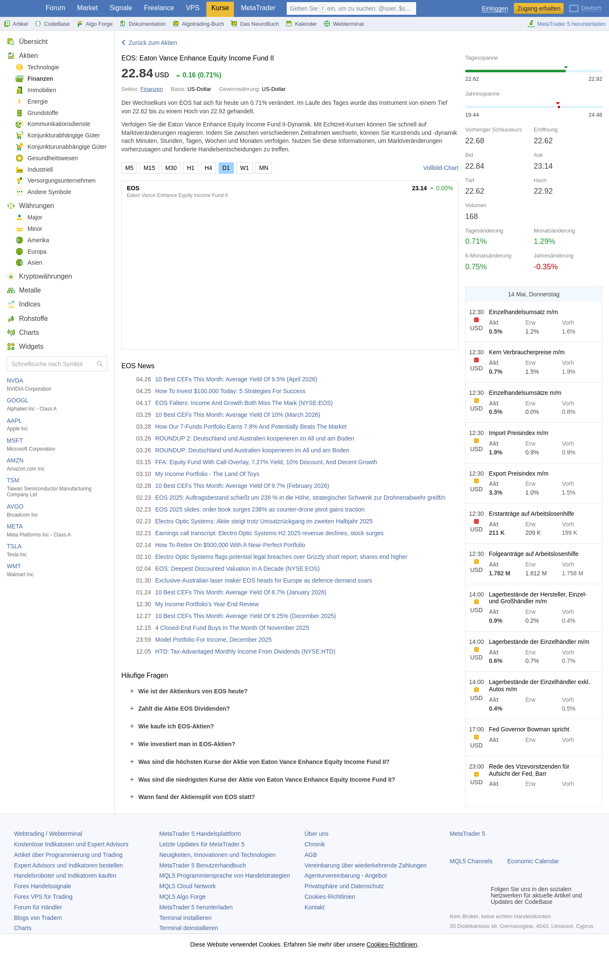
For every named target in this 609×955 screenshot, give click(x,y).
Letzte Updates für (202, 844)
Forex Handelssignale (42, 886)
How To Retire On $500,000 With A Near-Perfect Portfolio (230, 545)
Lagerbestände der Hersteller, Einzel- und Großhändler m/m (538, 598)
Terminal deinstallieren (188, 928)
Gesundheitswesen (46, 158)
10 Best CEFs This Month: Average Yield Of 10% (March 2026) (237, 414)
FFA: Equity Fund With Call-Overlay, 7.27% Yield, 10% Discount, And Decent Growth (266, 462)
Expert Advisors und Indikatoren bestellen (68, 865)
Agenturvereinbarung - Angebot (345, 875)
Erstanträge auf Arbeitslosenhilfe (531, 513)
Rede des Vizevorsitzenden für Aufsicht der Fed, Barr (529, 770)
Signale (121, 7)
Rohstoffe (27, 319)
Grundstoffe (36, 113)
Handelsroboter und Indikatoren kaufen (65, 875)
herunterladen (196, 907)
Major (28, 217)
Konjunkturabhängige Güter (57, 135)
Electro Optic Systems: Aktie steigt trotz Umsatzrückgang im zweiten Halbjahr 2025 (264, 521)
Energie (31, 101)
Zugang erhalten (538, 8)
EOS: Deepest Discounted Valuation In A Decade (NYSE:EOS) (237, 568)
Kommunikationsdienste (53, 124)
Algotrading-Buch (198, 23)
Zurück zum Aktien (153, 42)
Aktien (22, 56)
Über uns (316, 833)
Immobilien (35, 90)
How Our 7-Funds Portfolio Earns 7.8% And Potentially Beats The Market (251, 426)
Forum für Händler (38, 907)
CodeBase (52, 23)
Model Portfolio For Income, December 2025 (213, 639)
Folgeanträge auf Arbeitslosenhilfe (534, 553)
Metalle (24, 290)
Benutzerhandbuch (202, 865)
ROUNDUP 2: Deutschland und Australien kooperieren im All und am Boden (254, 438)
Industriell (34, 169)
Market (87, 7)
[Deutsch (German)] (585, 7)
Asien (28, 262)
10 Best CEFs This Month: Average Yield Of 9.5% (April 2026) (236, 379)
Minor (28, 229)
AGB (310, 854)
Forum (55, 7)
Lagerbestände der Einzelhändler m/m (539, 641)
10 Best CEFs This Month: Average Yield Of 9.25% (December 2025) (245, 616)
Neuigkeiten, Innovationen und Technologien (217, 854)
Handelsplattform (200, 833)
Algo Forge (95, 23)
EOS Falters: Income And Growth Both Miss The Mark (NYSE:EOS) (244, 403)
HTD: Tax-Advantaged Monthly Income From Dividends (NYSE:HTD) (245, 651)
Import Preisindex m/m (518, 433)
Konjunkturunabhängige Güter (61, 147)
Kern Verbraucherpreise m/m (527, 352)
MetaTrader (258, 7)
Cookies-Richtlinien (329, 896)
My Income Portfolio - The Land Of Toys (207, 474)
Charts (23, 332)
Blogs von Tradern (38, 917)
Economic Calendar (533, 861)
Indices (24, 304)
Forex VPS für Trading (43, 896)
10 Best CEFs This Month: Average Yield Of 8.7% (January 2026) (240, 592)
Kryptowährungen (39, 276)
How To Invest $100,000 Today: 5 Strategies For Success (230, 391)
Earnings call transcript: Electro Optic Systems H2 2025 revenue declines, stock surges (269, 533)
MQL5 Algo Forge (182, 896)
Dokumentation (142, 23)
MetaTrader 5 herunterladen (566, 23)
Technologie (37, 67)
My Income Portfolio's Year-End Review (207, 604)
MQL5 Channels (471, 861)
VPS (193, 7)
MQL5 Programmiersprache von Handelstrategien (224, 875)
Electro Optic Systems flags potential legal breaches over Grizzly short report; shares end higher (281, 556)
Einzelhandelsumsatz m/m (523, 312)
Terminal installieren (185, 917)
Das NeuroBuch (255, 23)
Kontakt (314, 907)
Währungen (30, 206)
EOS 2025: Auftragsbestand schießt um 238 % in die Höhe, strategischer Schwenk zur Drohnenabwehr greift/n (300, 497)
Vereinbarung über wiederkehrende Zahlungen (365, 865)
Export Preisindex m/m (519, 473)
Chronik (314, 844)
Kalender (301, 23)
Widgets (25, 346)
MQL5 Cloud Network (187, 886)
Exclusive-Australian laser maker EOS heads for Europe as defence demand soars (263, 580)
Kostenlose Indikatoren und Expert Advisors (71, 844)
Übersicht (27, 42)
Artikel (15, 23)
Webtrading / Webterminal (48, 833)
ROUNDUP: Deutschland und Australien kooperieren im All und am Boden (252, 450)
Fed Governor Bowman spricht (529, 729)
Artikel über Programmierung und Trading (68, 854)
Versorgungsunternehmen (55, 180)
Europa (31, 251)
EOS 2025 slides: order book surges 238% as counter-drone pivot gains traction (260, 509)
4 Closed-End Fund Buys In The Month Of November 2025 (232, 627)
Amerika (32, 240)
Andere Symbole (43, 192)
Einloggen (495, 8)
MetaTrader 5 (468, 833)
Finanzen (34, 78)
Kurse (220, 7)
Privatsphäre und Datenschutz (344, 886)
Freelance (159, 7)
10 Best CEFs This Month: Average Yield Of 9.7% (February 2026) (242, 485)
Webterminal (344, 23)
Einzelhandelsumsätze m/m (525, 392)
